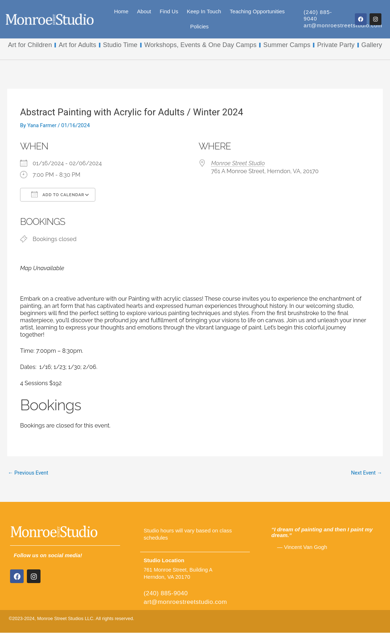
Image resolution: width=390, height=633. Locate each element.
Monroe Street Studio (238, 163)
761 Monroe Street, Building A (179, 570)
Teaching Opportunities (257, 11)
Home (121, 11)
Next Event (366, 473)
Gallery (371, 44)
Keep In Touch (204, 11)
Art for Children (30, 44)
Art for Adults (77, 44)
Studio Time (120, 44)
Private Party (336, 44)
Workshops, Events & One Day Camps (200, 44)
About (144, 11)
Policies (199, 26)
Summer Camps (286, 44)
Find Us (169, 11)
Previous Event (29, 473)
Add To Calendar (57, 194)
